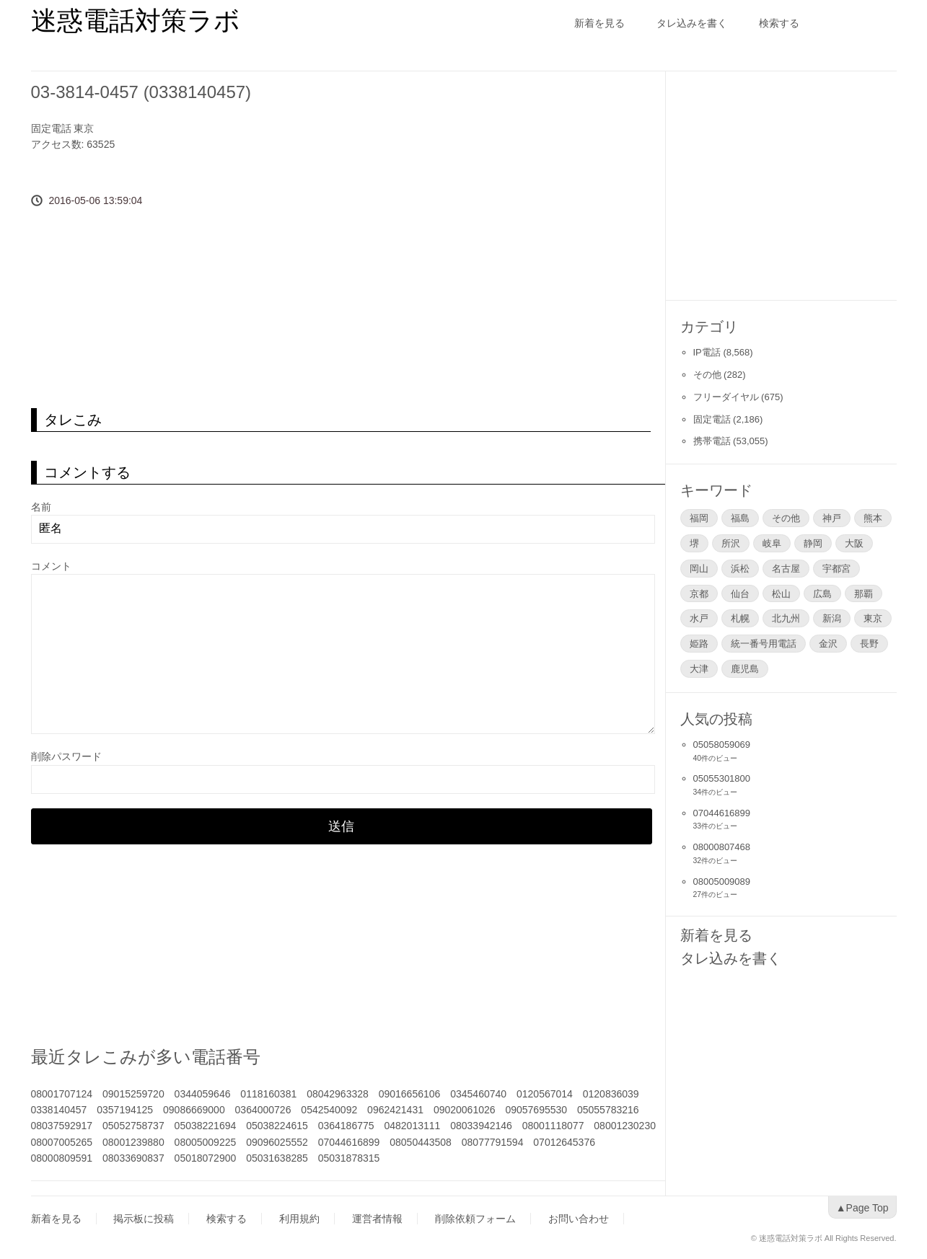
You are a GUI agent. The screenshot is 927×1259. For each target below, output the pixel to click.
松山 (781, 593)
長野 (869, 643)
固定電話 (51, 128)
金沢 (828, 643)
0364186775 (346, 1125)
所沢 (730, 542)
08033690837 (133, 1158)
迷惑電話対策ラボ (135, 20)
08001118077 (553, 1125)
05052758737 (133, 1125)
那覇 (863, 593)
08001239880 (133, 1142)
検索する (779, 23)
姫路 (699, 643)
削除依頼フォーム (475, 1218)
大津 (699, 668)
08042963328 (338, 1094)
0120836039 (611, 1094)
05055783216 (608, 1110)
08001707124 (62, 1094)
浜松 (740, 568)
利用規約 (299, 1218)
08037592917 (62, 1125)
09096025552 (277, 1142)
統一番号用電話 (763, 643)
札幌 (740, 617)
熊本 (873, 517)
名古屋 (786, 568)
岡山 (699, 568)
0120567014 (545, 1094)
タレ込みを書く (691, 23)
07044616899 (349, 1142)
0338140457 (59, 1110)
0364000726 (263, 1110)
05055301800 (722, 778)
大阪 (854, 542)
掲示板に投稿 (143, 1218)
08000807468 (722, 846)
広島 (822, 593)
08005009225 (206, 1142)
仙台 (740, 593)
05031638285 (277, 1158)
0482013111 (412, 1125)
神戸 (831, 517)
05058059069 (722, 744)
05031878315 (349, 1158)
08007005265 (62, 1142)
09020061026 (465, 1110)
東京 (84, 128)
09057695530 (536, 1110)
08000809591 (62, 1158)
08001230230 (625, 1125)
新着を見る (599, 23)
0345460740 (478, 1094)
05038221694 (206, 1125)
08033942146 (481, 1125)
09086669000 (194, 1110)
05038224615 (277, 1125)
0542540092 (329, 1110)
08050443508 (421, 1142)
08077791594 (493, 1142)
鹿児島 (745, 668)
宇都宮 (836, 568)
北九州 (786, 617)
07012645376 (564, 1142)
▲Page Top (862, 1208)
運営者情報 (377, 1218)
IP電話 (707, 352)
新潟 (831, 617)
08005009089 (722, 881)
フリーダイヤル (726, 397)
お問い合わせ (578, 1218)
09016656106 (410, 1094)
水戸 (699, 617)
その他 (707, 374)
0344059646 (203, 1094)
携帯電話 (712, 441)
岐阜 (772, 542)
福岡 (699, 517)
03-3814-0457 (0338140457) (141, 92)
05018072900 (206, 1158)
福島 (740, 517)
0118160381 (268, 1094)
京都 (699, 593)
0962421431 (395, 1110)
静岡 (813, 542)
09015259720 (133, 1094)
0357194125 (125, 1110)
